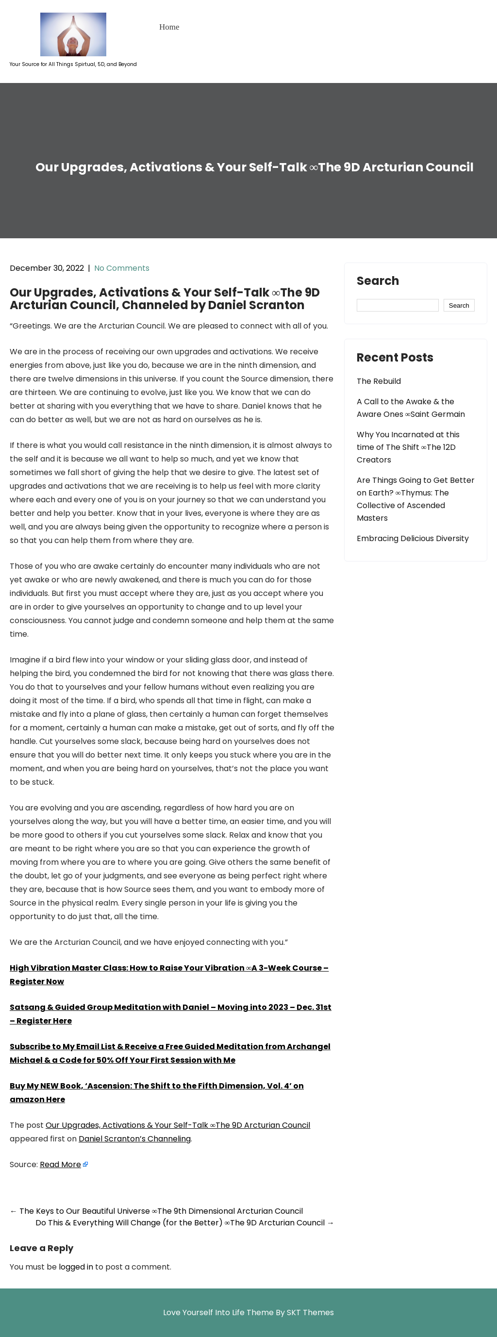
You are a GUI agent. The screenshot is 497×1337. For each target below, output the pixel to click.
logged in (76, 1266)
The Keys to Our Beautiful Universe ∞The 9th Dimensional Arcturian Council (156, 1211)
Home (169, 27)
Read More (60, 1164)
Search (378, 282)
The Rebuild (379, 381)
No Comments (121, 268)
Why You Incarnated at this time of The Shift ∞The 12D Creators (408, 447)
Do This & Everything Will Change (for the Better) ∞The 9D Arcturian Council (184, 1222)
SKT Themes (310, 1312)
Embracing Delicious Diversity (413, 538)
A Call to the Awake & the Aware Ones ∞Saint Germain (411, 408)
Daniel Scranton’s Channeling (135, 1138)
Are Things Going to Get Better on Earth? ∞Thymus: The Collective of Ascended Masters (416, 499)
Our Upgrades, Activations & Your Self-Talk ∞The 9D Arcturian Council (178, 1125)
